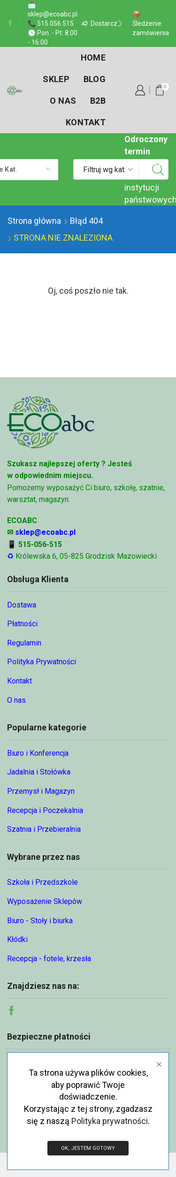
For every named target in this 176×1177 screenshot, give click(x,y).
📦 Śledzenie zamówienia (150, 23)
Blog (95, 79)
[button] (85, 23)
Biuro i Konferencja (38, 753)
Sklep (56, 79)
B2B (98, 101)
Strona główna (34, 221)
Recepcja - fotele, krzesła (49, 958)
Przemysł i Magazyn (41, 791)
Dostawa (21, 604)
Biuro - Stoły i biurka (40, 920)
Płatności (22, 623)
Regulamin (24, 642)
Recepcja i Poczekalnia (45, 810)
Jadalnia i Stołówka (38, 771)
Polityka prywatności (109, 1121)
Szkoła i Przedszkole (42, 882)
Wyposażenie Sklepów (44, 901)
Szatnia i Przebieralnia (44, 829)
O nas (63, 101)
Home (93, 57)
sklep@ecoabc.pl (45, 532)
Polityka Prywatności (41, 661)
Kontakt (86, 122)
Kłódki (17, 939)
